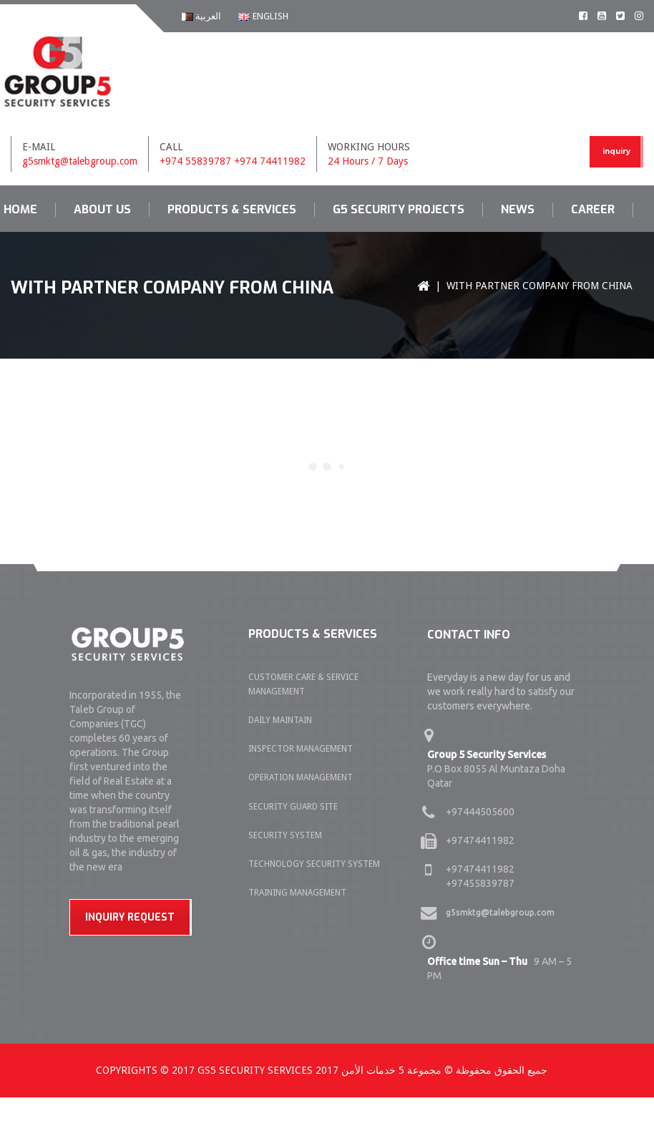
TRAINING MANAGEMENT (297, 893)
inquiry (616, 151)
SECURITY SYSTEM (285, 835)
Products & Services (231, 210)
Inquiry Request (130, 917)
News (518, 210)
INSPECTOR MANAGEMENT (300, 749)
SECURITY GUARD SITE (293, 807)
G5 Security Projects (398, 210)
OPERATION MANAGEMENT (300, 777)
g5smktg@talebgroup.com (79, 161)
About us (102, 210)
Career (593, 210)
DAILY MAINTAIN (280, 720)
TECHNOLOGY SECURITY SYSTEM (314, 864)
